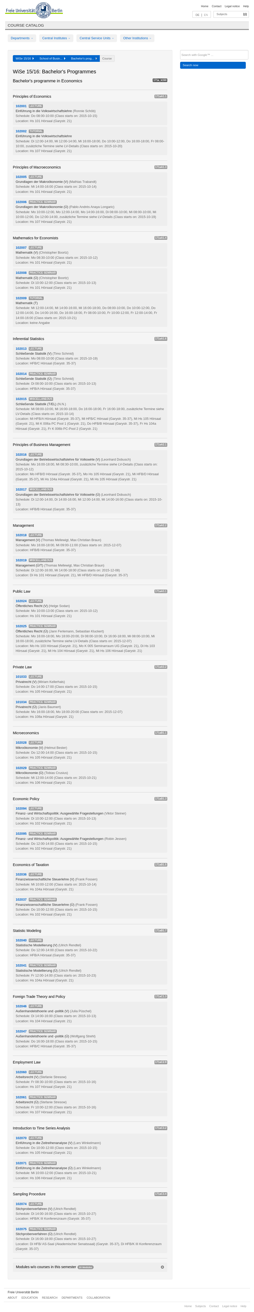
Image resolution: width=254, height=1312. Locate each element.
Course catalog (26, 25)
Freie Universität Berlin (23, 1292)
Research (49, 1297)
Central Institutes (56, 38)
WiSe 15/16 (25, 58)
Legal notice (232, 6)
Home (204, 6)
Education (30, 1297)
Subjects (222, 14)
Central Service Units (97, 38)
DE (197, 14)
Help (246, 6)
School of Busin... (52, 58)
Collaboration (98, 1297)
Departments (22, 38)
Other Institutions (137, 38)
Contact (216, 6)
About (12, 1297)
